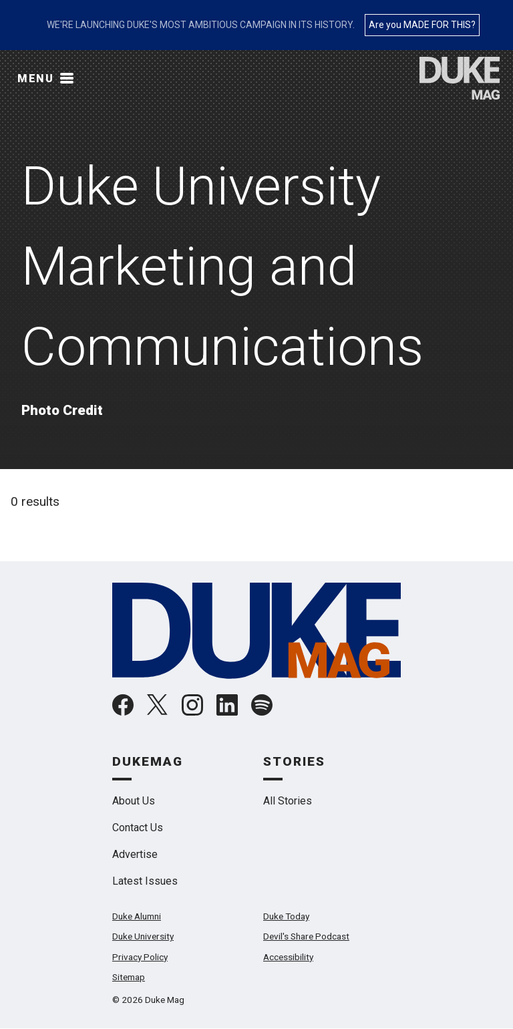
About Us (133, 800)
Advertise (135, 854)
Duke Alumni (136, 916)
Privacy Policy (140, 956)
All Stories (287, 800)
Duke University (143, 936)
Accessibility (288, 956)
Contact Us (137, 827)
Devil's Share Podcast (306, 936)
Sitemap (128, 977)
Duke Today (286, 916)
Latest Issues (145, 881)
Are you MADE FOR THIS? (422, 24)
